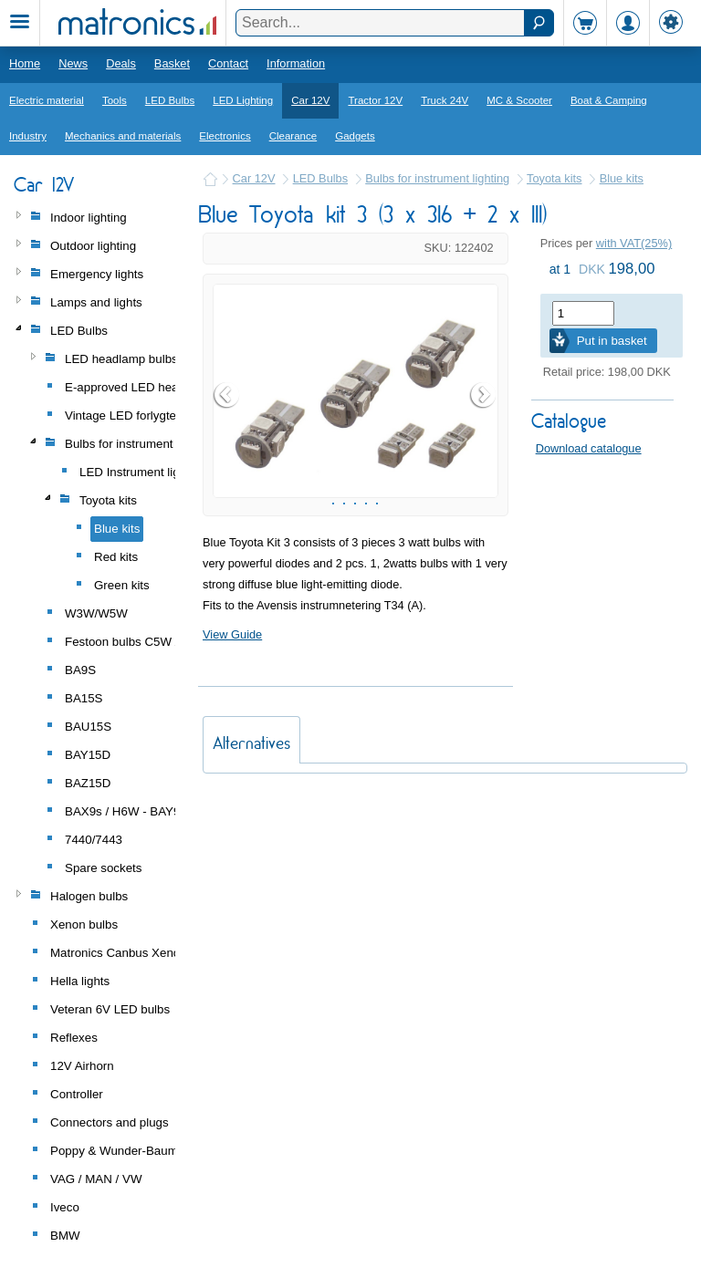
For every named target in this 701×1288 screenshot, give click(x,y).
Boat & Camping (608, 100)
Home (24, 63)
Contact (228, 63)
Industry (28, 135)
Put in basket (612, 341)
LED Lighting (243, 100)
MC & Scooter (519, 100)
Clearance (293, 135)
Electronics (224, 135)
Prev (227, 447)
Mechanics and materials (123, 135)
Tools (114, 100)
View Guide (232, 738)
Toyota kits (554, 178)
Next (483, 447)
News (73, 63)
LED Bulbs (169, 100)
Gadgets (355, 135)
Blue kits (621, 178)
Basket (172, 63)
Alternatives (251, 846)
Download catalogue (589, 448)
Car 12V (310, 100)
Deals (121, 63)
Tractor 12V (375, 100)
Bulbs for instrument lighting (437, 178)
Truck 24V (444, 100)
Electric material (46, 100)
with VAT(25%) (634, 243)
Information (296, 63)
